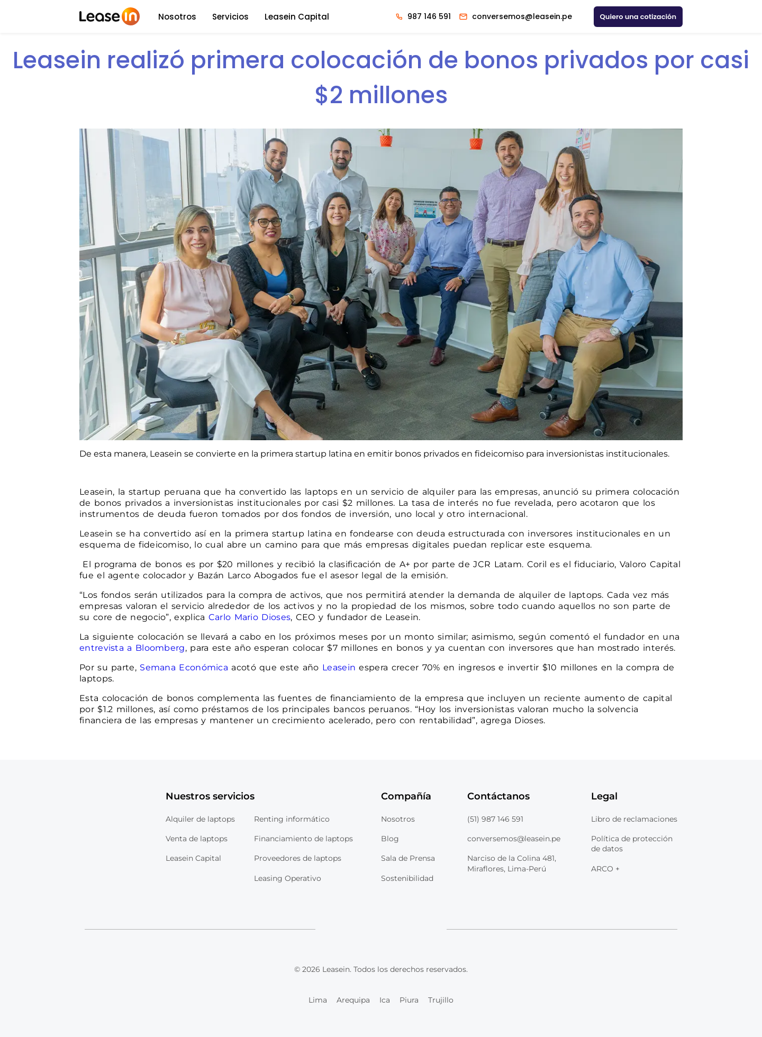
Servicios (230, 17)
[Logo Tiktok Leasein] (427, 930)
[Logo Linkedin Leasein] (335, 930)
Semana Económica (184, 667)
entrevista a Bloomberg (132, 648)
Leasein (339, 667)
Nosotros (177, 17)
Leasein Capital (297, 17)
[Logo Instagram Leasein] (404, 930)
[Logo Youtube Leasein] (358, 930)
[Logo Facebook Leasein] (381, 930)
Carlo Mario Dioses (249, 617)
